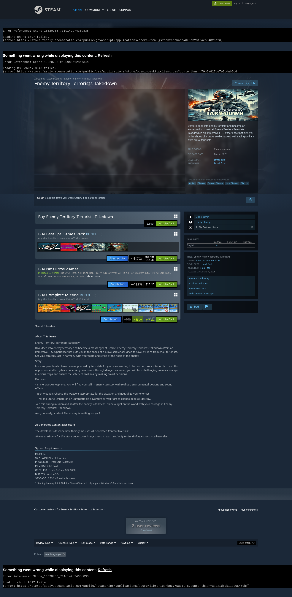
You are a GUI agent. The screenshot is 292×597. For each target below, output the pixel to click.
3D (242, 188)
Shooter (201, 188)
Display (141, 549)
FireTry (97, 277)
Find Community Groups (201, 298)
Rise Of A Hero (68, 277)
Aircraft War (110, 277)
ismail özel (220, 164)
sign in (237, 3)
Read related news (198, 288)
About (112, 10)
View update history (198, 283)
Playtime (125, 549)
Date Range (106, 549)
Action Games (54, 83)
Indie (217, 264)
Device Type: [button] (225, 561)
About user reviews (227, 514)
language (249, 3)
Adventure (208, 264)
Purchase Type (66, 549)
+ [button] (247, 188)
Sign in (40, 202)
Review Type (43, 549)
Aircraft (80, 280)
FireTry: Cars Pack (160, 277)
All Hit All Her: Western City (133, 277)
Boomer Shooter (215, 188)
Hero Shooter (232, 188)
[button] (166, 228)
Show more (93, 280)
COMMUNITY (94, 10)
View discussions (197, 293)
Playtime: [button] (119, 561)
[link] (142, 263)
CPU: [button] (196, 561)
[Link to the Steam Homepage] (50, 12)
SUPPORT (126, 10)
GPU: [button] (209, 561)
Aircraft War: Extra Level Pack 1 (56, 280)
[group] (146, 561)
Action (192, 188)
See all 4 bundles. (45, 330)
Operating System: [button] (177, 561)
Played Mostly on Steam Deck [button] (146, 561)
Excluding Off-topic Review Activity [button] (91, 561)
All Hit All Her (85, 277)
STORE (78, 10)
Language (87, 549)
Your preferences (249, 514)
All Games (39, 83)
